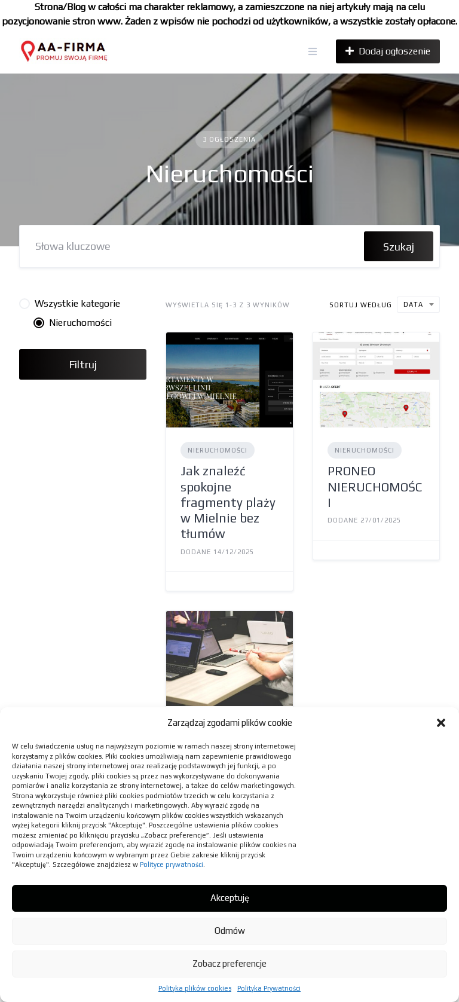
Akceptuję (229, 898)
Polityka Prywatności (269, 988)
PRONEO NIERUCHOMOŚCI (375, 486)
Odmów (230, 930)
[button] (441, 723)
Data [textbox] (413, 304)
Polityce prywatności (171, 864)
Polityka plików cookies (194, 988)
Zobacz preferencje (229, 963)
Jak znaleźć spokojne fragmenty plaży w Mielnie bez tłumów (228, 502)
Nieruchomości (217, 450)
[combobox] (418, 305)
